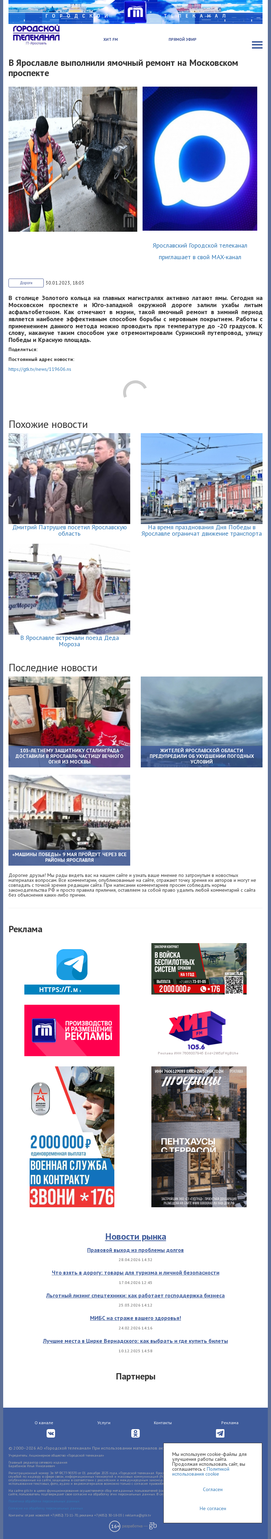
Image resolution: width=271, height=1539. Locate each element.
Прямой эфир (183, 39)
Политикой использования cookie (200, 1471)
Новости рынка (135, 1236)
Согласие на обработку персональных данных (45, 1508)
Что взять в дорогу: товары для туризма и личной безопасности (135, 1272)
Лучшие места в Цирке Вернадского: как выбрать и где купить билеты (135, 1340)
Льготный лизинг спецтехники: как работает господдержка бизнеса (135, 1295)
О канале (44, 1422)
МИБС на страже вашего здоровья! (135, 1317)
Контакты (163, 1422)
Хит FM (110, 39)
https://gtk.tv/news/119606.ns (39, 369)
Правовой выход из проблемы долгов (135, 1249)
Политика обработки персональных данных (43, 1501)
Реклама (230, 1422)
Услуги (103, 1422)
